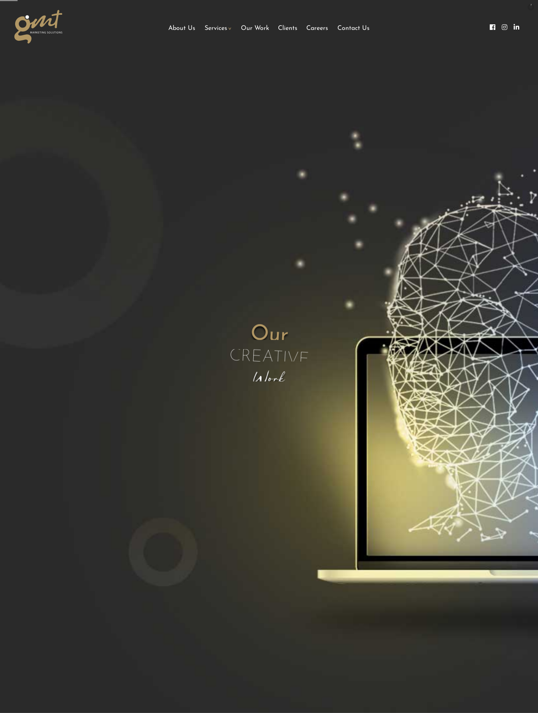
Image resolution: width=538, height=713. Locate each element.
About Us (181, 28)
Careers (317, 28)
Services (216, 28)
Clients (288, 28)
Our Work (255, 28)
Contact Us (353, 28)
